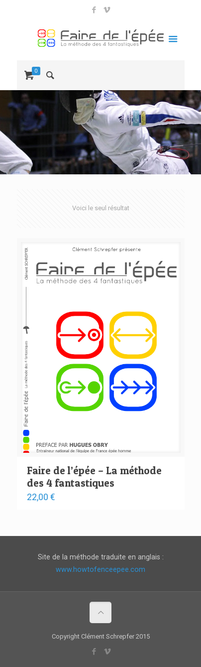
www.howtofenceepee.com (100, 569)
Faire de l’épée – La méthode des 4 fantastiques (94, 476)
